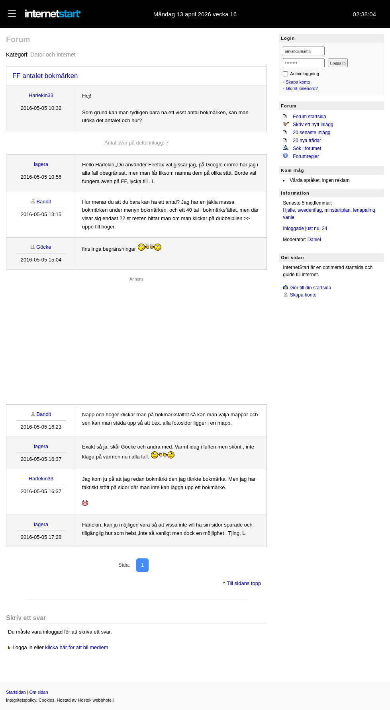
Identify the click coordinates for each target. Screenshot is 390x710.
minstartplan (337, 210)
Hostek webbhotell (96, 700)
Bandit (43, 202)
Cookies (47, 700)
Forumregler (306, 156)
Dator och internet (53, 54)
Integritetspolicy (21, 700)
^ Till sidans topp (242, 583)
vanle (288, 217)
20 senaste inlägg (311, 132)
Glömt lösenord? (302, 88)
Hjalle (289, 210)
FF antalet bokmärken (45, 76)
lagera (41, 164)
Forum (18, 39)
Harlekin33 (41, 95)
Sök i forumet (307, 148)
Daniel (314, 239)
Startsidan (16, 692)
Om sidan (38, 692)
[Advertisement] (136, 338)
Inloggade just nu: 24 (305, 228)
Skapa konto (298, 82)
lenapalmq (364, 210)
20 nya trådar (307, 140)
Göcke (43, 247)
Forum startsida (309, 116)
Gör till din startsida (310, 288)
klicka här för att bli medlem (76, 647)
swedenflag (310, 210)
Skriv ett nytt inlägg (313, 124)
